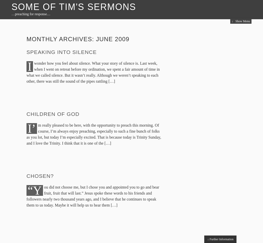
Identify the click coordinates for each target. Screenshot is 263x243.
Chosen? (40, 176)
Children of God (53, 114)
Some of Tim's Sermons (74, 7)
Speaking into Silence (61, 52)
